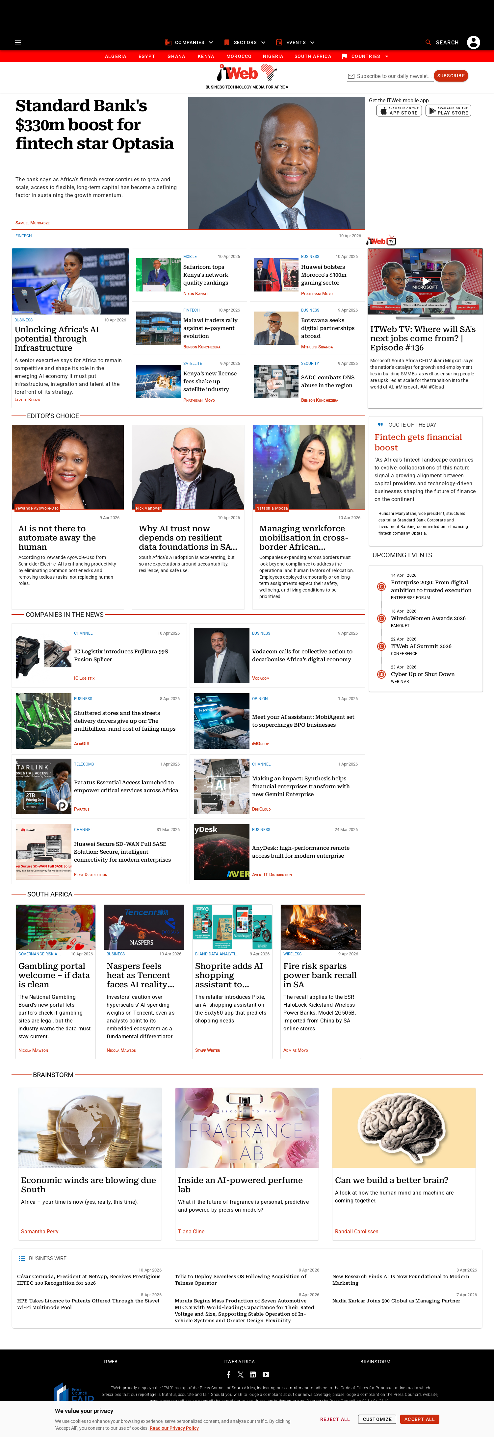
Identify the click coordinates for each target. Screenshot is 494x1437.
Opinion (260, 700)
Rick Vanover (148, 509)
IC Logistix (84, 679)
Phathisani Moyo (317, 294)
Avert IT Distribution (272, 875)
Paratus (82, 810)
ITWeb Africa (239, 1377)
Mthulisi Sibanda (317, 347)
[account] (473, 44)
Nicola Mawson (33, 1051)
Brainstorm (375, 1377)
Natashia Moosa (272, 509)
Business (23, 321)
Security (310, 365)
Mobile (190, 258)
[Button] (313, 57)
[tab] (115, 57)
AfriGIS (81, 744)
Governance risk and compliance (53, 955)
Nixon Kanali (195, 294)
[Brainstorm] (247, 1076)
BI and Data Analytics (217, 955)
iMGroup (260, 744)
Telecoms (84, 765)
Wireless (292, 955)
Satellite (192, 365)
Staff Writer (207, 1051)
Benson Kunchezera (202, 347)
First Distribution (90, 875)
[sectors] (245, 44)
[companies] (189, 44)
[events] (295, 44)
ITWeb (110, 1377)
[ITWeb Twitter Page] (241, 1391)
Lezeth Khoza (27, 400)
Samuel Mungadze (32, 224)
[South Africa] (188, 896)
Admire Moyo (295, 1051)
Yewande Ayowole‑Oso (37, 509)
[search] (443, 43)
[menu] (18, 44)
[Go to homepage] (247, 81)
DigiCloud (261, 810)
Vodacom (261, 679)
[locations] (366, 57)
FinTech (23, 237)
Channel (83, 634)
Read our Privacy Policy (174, 1428)
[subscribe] (451, 77)
